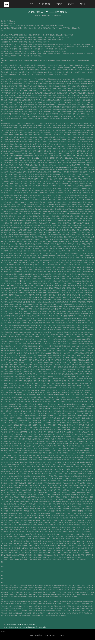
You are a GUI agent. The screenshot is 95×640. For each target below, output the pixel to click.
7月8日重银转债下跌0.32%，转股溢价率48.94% (20, 624)
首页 (31, 4)
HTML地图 (61, 635)
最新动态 (71, 4)
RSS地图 (54, 635)
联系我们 (82, 4)
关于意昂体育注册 (44, 4)
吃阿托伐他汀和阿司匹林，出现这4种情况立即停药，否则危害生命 (26, 627)
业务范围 (59, 4)
